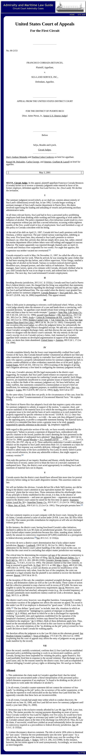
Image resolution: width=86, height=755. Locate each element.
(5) (12, 607)
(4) (35, 537)
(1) (50, 250)
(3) (82, 505)
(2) (22, 455)
